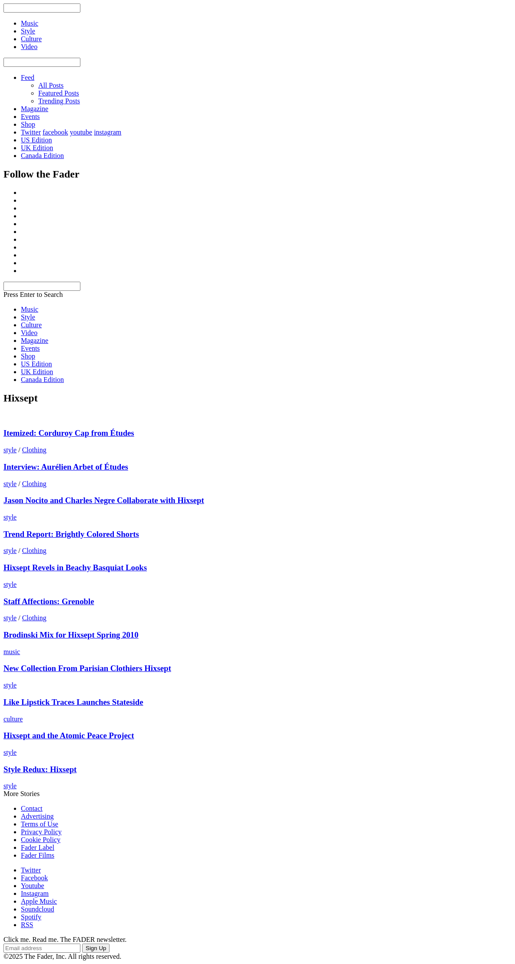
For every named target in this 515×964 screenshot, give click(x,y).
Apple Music (39, 901)
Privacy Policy (41, 832)
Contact (32, 808)
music (11, 651)
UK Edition (37, 147)
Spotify (31, 917)
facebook (55, 132)
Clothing (34, 450)
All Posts (50, 85)
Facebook (34, 878)
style (10, 450)
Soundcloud (37, 909)
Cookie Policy (40, 839)
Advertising (37, 816)
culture (13, 719)
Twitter (31, 132)
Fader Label (37, 847)
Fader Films (37, 855)
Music (29, 309)
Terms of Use (39, 824)
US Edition (36, 140)
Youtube (32, 885)
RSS (27, 924)
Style (28, 317)
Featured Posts (58, 93)
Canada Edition (42, 155)
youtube (81, 132)
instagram (107, 132)
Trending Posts (59, 101)
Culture (31, 325)
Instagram (35, 893)
